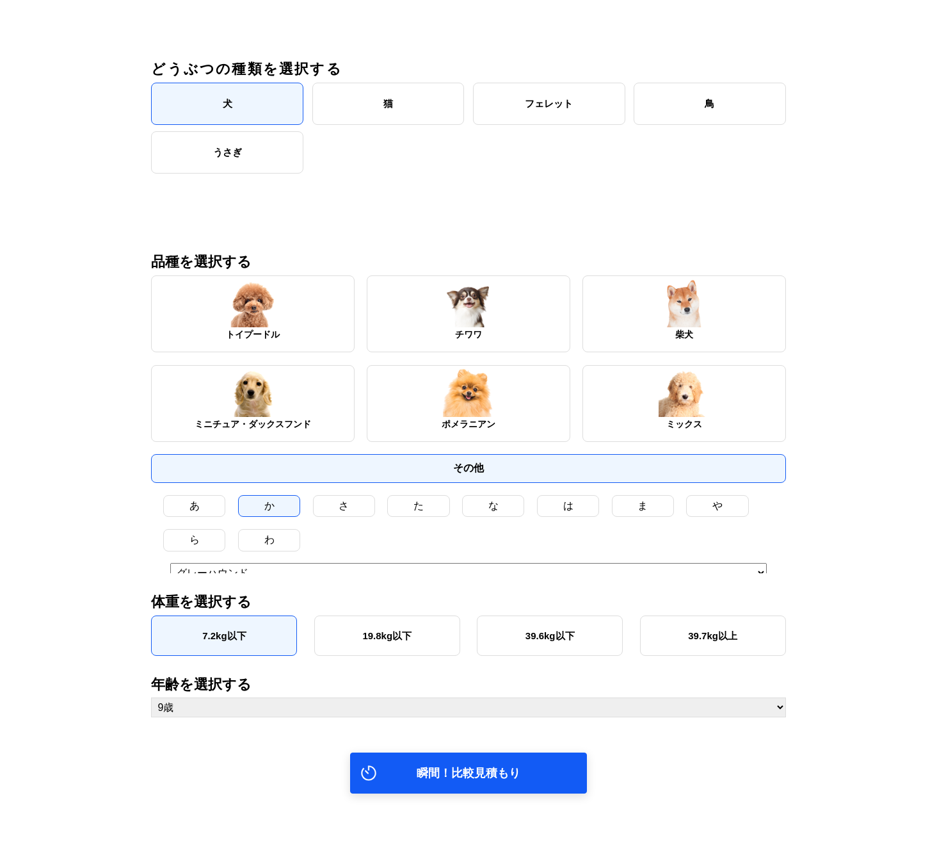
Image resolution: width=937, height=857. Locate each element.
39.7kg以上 (712, 647)
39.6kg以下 (550, 647)
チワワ (468, 307)
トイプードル (253, 307)
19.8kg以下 (387, 647)
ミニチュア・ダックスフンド (253, 397)
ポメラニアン (468, 397)
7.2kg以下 (224, 647)
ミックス (684, 397)
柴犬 (684, 307)
